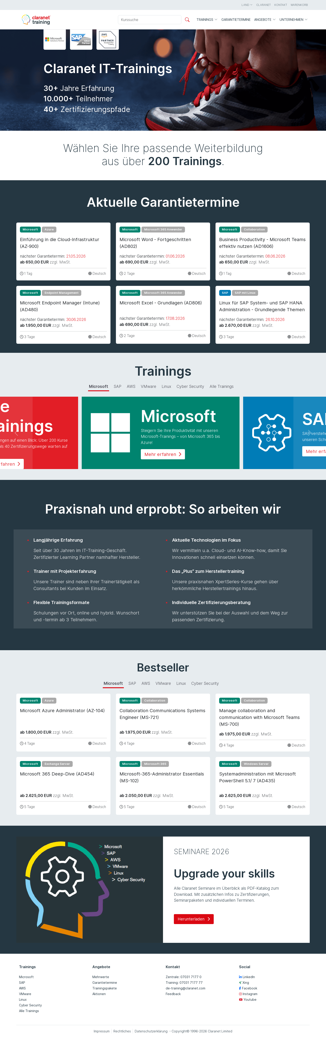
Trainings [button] (207, 20)
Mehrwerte (100, 977)
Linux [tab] (166, 386)
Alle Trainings (29, 1011)
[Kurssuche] (149, 19)
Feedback (173, 994)
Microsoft (26, 977)
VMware (25, 994)
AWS (22, 988)
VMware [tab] (148, 386)
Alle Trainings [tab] (222, 386)
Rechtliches (122, 1031)
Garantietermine (104, 982)
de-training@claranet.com (185, 988)
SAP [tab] (117, 386)
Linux (23, 999)
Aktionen (99, 994)
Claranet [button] (263, 5)
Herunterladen (194, 919)
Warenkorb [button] (299, 5)
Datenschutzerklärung (151, 1031)
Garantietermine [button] (236, 19)
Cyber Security (30, 1005)
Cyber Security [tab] (190, 386)
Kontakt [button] (280, 5)
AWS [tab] (131, 386)
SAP (22, 982)
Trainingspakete (104, 988)
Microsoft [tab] (98, 386)
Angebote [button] (265, 20)
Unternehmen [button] (294, 20)
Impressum (102, 1031)
